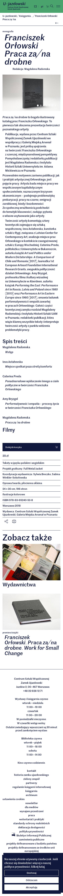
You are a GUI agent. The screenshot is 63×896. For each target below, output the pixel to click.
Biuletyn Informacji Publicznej (31, 835)
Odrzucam (31, 880)
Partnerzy (31, 783)
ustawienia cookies (14, 799)
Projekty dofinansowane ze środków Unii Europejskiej (31, 849)
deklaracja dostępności (31, 827)
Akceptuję (31, 887)
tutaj (42, 866)
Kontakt (31, 770)
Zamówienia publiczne (31, 839)
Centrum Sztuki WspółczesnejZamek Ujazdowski (18, 8)
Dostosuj (31, 872)
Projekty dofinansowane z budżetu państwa (31, 843)
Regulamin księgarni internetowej (31, 787)
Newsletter (31, 803)
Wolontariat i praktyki (31, 819)
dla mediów (31, 807)
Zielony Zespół (31, 779)
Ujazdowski (10, 16)
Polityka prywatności (31, 831)
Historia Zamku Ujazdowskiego (31, 774)
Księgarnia (26, 16)
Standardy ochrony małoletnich (31, 823)
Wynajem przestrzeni (32, 811)
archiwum (31, 795)
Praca (31, 815)
